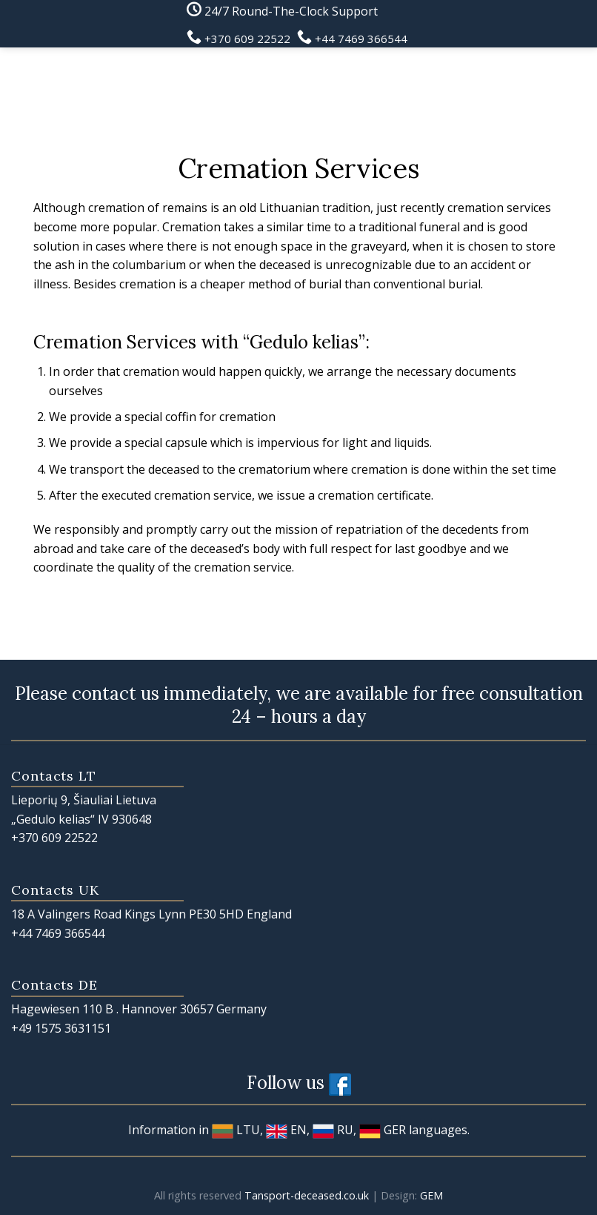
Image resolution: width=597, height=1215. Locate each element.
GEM (431, 1195)
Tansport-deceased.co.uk (306, 1195)
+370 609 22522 (54, 838)
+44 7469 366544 (57, 933)
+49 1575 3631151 (61, 1028)
